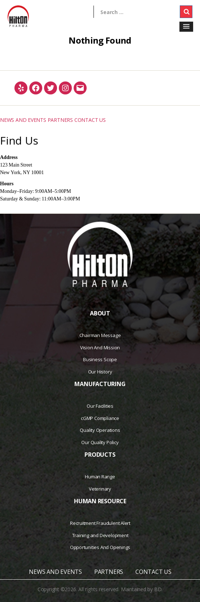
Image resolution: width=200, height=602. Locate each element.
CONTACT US (90, 119)
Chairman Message (100, 335)
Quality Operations (100, 430)
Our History (100, 371)
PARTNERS (60, 119)
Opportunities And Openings (100, 547)
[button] (186, 27)
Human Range (100, 476)
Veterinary (100, 489)
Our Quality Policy (99, 442)
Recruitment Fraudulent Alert (100, 523)
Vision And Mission (100, 347)
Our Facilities (100, 406)
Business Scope (100, 359)
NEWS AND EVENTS (23, 119)
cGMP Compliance (100, 418)
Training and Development (100, 535)
